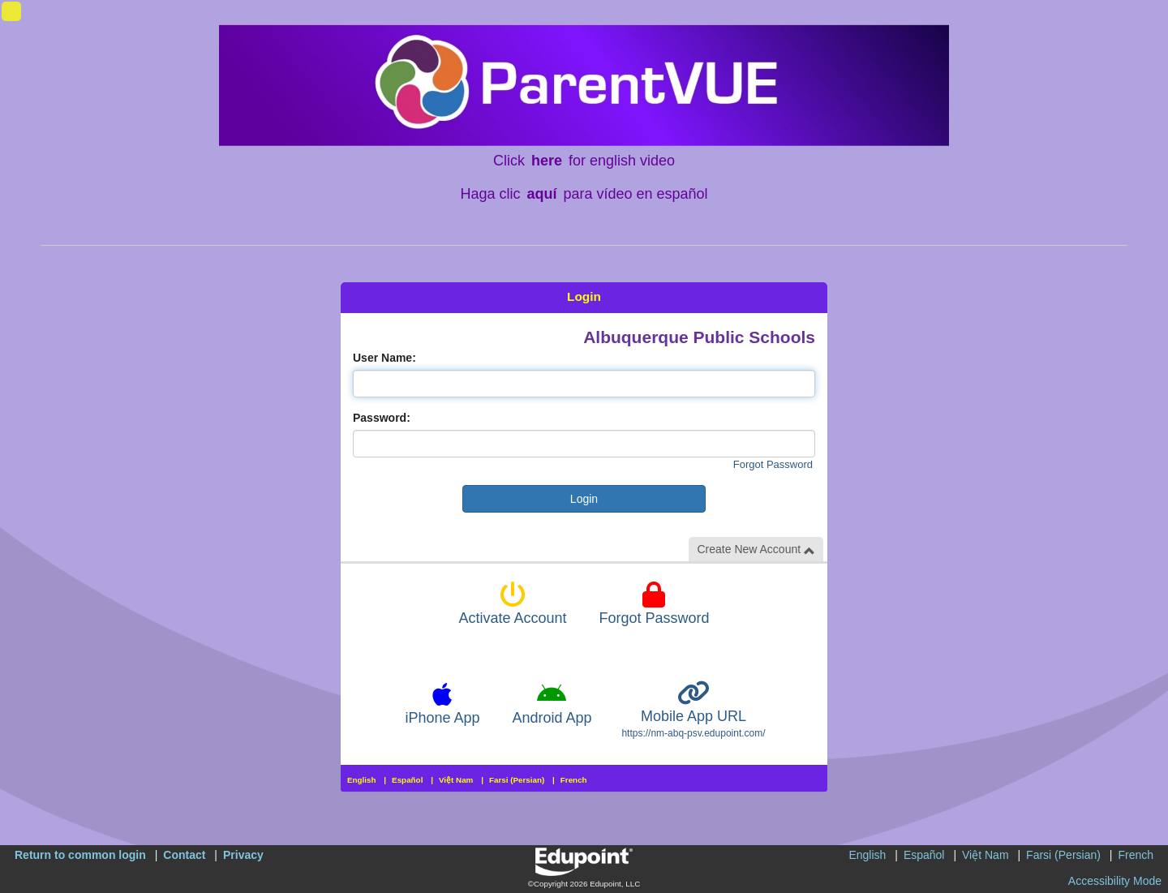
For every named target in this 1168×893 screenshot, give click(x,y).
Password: (381, 417)
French (573, 779)
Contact (184, 854)
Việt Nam (456, 779)
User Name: (384, 357)
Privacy (243, 854)
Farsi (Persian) (516, 779)
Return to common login (80, 854)
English (361, 779)
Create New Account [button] (756, 549)
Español (407, 779)
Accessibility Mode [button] (1115, 880)
